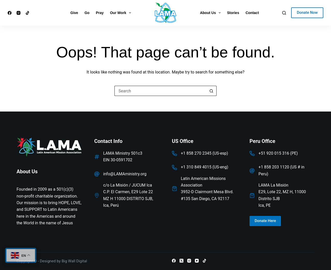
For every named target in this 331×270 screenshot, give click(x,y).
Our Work (121, 13)
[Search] (284, 13)
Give (74, 13)
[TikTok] (27, 13)
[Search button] (211, 91)
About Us (211, 13)
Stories (233, 13)
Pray (99, 13)
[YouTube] (197, 261)
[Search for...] (160, 91)
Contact (252, 13)
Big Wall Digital (74, 261)
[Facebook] (9, 13)
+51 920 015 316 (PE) (278, 153)
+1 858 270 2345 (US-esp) (204, 153)
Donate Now (307, 12)
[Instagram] (18, 13)
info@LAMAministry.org (125, 173)
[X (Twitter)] (181, 261)
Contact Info (108, 141)
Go (87, 13)
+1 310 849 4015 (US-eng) (204, 167)
